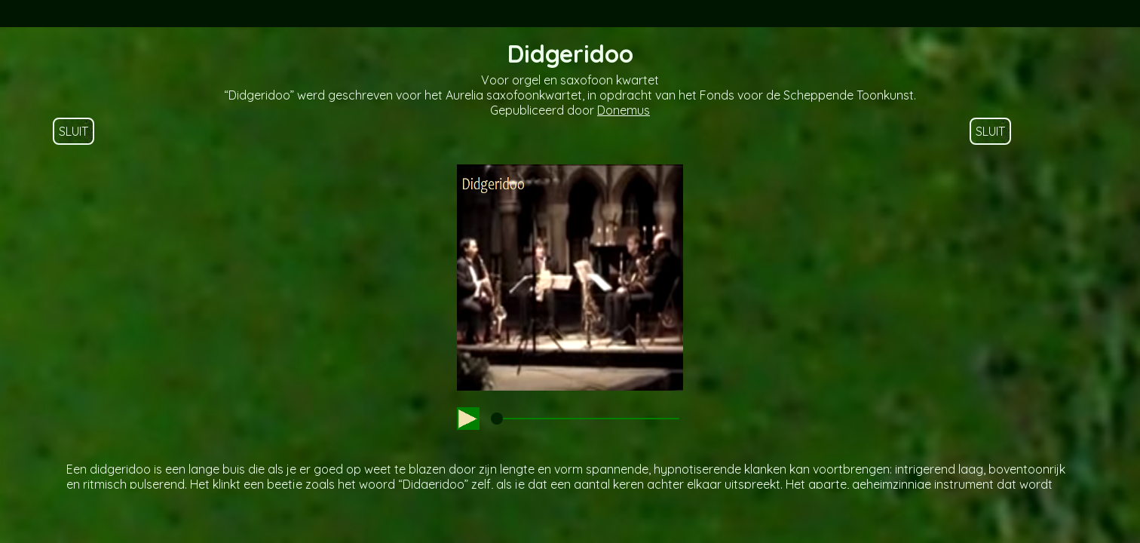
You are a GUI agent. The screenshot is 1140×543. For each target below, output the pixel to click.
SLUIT (73, 131)
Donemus (623, 110)
